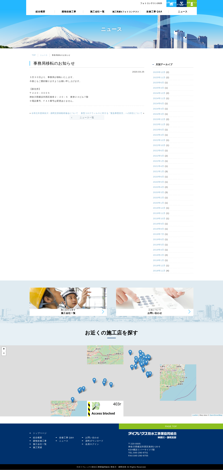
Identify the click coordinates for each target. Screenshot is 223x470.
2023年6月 (158, 129)
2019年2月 (158, 255)
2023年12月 (159, 119)
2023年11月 (159, 124)
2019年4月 (158, 250)
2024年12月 (159, 93)
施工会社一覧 (97, 16)
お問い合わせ (91, 437)
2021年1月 (158, 171)
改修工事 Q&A (154, 16)
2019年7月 (158, 234)
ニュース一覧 (87, 117)
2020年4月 (158, 187)
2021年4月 (158, 166)
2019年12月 (159, 208)
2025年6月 (158, 82)
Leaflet (195, 422)
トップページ (38, 433)
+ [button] (4, 356)
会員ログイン (91, 444)
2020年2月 (158, 197)
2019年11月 (159, 213)
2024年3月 (158, 114)
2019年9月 (158, 223)
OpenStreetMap (216, 422)
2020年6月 (158, 176)
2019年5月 (158, 244)
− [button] (4, 361)
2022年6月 (158, 150)
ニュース (183, 16)
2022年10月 (159, 145)
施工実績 (36, 447)
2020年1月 (158, 203)
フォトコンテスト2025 (143, 6)
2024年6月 (158, 103)
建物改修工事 (69, 16)
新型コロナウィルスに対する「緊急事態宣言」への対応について (111, 113)
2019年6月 (158, 239)
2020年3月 (158, 192)
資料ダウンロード (93, 441)
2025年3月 (158, 88)
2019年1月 (158, 260)
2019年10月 (159, 218)
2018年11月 (159, 270)
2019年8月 (158, 229)
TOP (34, 55)
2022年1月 (158, 161)
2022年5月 (158, 156)
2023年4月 (158, 135)
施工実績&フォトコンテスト (125, 16)
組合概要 (40, 16)
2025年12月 (159, 72)
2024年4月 (158, 108)
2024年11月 (159, 98)
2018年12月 (159, 265)
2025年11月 (159, 77)
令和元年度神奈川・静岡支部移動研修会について (54, 113)
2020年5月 (158, 182)
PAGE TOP (212, 426)
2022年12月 (159, 140)
